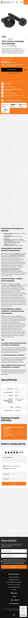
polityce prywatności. (19, 563)
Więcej (19, 400)
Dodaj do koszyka (11, 69)
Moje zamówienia (14, 574)
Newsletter (9, 540)
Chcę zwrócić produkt (14, 584)
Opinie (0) (10, 38)
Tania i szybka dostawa (10, 93)
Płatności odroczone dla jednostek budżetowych (12, 89)
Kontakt (14, 589)
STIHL (16, 395)
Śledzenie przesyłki (14, 579)
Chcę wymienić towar (14, 587)
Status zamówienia (14, 577)
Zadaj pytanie (20, 433)
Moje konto (14, 593)
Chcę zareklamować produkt (14, 582)
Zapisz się (14, 567)
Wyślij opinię (14, 483)
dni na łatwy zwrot (9, 86)
